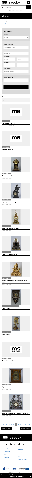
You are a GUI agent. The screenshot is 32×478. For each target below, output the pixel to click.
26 (18, 424)
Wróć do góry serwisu (22, 460)
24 (13, 424)
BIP (5, 454)
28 (23, 424)
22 (9, 424)
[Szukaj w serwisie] (13, 7)
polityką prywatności (18, 476)
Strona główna (5, 23)
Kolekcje (5, 34)
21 (6, 424)
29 (25, 424)
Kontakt (19, 456)
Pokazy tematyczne (8, 77)
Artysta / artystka (8, 44)
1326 (28, 424)
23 (11, 424)
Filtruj (16, 87)
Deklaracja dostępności (20, 448)
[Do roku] (23, 59)
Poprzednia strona (6, 428)
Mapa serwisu (7, 451)
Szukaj (28, 7)
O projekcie (6, 457)
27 (20, 424)
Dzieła (11, 23)
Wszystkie (16, 37)
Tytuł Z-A (16, 100)
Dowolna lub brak (16, 80)
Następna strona (25, 428)
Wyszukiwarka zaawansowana (16, 10)
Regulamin (20, 453)
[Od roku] (9, 59)
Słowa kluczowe (7, 68)
